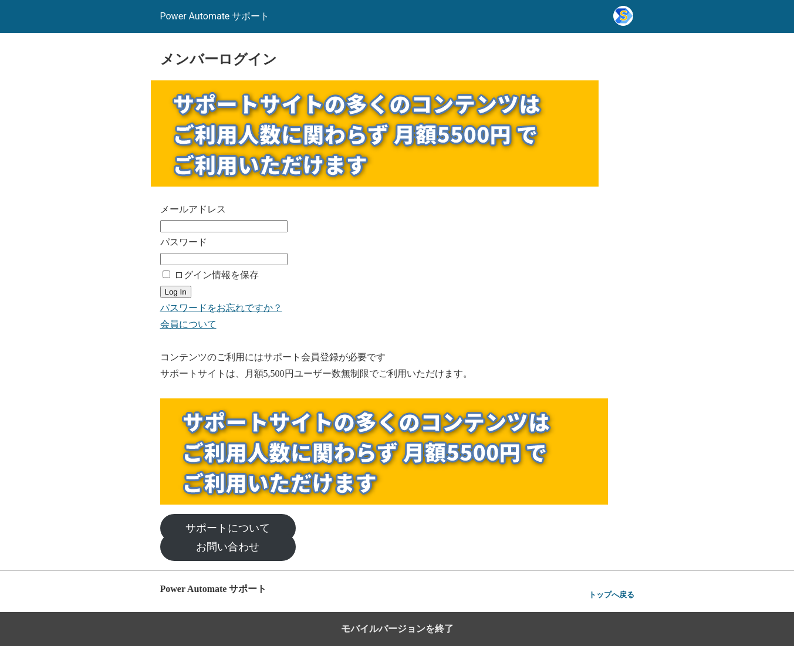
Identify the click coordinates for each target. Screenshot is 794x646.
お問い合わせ (228, 547)
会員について (188, 324)
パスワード (183, 242)
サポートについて (228, 528)
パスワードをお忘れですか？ (221, 308)
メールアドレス (193, 209)
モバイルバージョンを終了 (397, 628)
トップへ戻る (611, 594)
